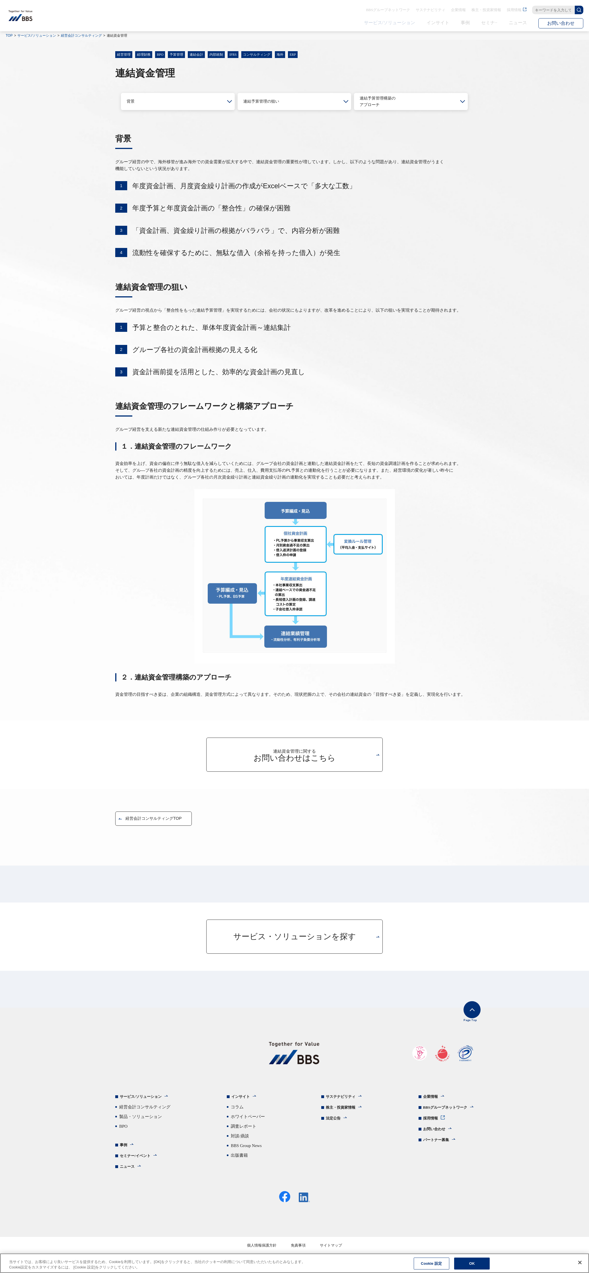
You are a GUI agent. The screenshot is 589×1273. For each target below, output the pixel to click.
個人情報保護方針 (262, 1250)
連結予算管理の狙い (263, 101)
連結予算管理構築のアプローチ (380, 101)
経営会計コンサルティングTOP (157, 818)
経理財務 (144, 55)
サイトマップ (331, 1250)
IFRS (232, 55)
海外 (280, 55)
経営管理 (124, 55)
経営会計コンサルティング (81, 35)
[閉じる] (580, 1262)
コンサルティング (256, 55)
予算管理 (176, 55)
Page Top (465, 1019)
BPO (160, 55)
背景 (131, 101)
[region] (294, 1263)
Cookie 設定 (431, 1263)
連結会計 (196, 55)
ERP (293, 55)
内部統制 (216, 55)
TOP (9, 35)
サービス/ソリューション (36, 35)
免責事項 (298, 1250)
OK (472, 1263)
